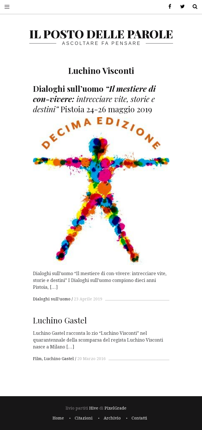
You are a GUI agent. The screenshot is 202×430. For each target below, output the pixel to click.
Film (37, 358)
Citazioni (84, 418)
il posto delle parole (101, 33)
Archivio (112, 418)
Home (58, 418)
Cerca (193, 7)
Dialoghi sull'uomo (51, 299)
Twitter (180, 7)
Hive (93, 408)
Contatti (139, 418)
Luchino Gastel (59, 358)
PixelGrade (115, 408)
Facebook (168, 7)
